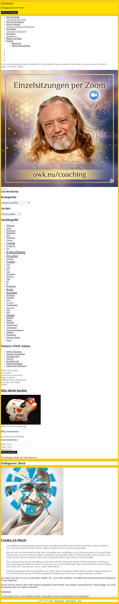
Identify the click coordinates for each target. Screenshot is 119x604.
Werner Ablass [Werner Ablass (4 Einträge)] (13, 337)
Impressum (16, 43)
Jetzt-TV (10, 359)
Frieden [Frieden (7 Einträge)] (10, 261)
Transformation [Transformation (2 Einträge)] (12, 325)
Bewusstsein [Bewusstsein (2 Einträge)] (10, 231)
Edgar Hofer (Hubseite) (16, 366)
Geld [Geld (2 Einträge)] (8, 265)
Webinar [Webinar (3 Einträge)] (9, 332)
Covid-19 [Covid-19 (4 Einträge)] (10, 246)
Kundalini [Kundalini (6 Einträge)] (11, 292)
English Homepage (14, 363)
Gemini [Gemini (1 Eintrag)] (8, 267)
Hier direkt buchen (14, 390)
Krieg (63, 596)
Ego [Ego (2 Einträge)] (7, 249)
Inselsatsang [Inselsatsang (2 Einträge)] (10, 274)
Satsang (44, 596)
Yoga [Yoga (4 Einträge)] (8, 340)
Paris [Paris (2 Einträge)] (8, 313)
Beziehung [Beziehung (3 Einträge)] (10, 233)
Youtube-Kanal (12, 356)
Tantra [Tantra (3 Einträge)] (9, 320)
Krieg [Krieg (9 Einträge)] (9, 289)
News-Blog (62, 30)
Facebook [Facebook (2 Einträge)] (9, 259)
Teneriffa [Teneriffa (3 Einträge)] (10, 322)
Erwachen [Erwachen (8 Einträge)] (12, 256)
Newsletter (62, 35)
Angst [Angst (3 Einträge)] (8, 228)
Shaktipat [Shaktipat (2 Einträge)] (9, 318)
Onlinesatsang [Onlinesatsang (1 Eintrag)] (10, 308)
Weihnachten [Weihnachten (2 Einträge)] (11, 335)
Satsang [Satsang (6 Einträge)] (10, 315)
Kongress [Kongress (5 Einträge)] (11, 286)
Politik (37, 596)
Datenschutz (71, 601)
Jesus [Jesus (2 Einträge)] (8, 279)
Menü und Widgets (9, 12)
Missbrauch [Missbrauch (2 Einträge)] (10, 295)
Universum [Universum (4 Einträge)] (11, 327)
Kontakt (9, 41)
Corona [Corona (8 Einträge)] (10, 243)
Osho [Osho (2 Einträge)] (8, 310)
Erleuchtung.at (7, 3)
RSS (80, 601)
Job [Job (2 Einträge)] (7, 281)
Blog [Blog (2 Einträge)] (8, 235)
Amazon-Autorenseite (15, 354)
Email (3, 444)
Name (3, 447)
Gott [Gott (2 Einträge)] (8, 269)
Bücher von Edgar (14, 38)
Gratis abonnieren (9, 452)
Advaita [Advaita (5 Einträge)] (10, 225)
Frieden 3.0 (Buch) (13, 540)
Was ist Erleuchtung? (15, 22)
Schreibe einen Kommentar (77, 596)
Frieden (57, 596)
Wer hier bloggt (62, 18)
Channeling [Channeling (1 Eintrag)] (9, 240)
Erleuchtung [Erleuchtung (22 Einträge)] (15, 252)
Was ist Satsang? (62, 25)
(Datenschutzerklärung (9, 440)
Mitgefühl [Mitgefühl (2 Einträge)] (10, 298)
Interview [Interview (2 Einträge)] (9, 277)
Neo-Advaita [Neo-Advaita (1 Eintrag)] (10, 302)
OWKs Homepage (14, 352)
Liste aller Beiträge (9, 191)
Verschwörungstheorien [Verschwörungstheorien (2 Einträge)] (15, 330)
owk (51, 601)
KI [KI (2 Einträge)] (7, 284)
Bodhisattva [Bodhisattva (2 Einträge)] (10, 238)
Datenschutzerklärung (21, 46)
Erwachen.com (12, 361)
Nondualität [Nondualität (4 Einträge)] (11, 305)
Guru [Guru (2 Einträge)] (8, 272)
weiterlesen (6, 592)
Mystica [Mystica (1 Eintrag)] (8, 300)
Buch (31, 596)
